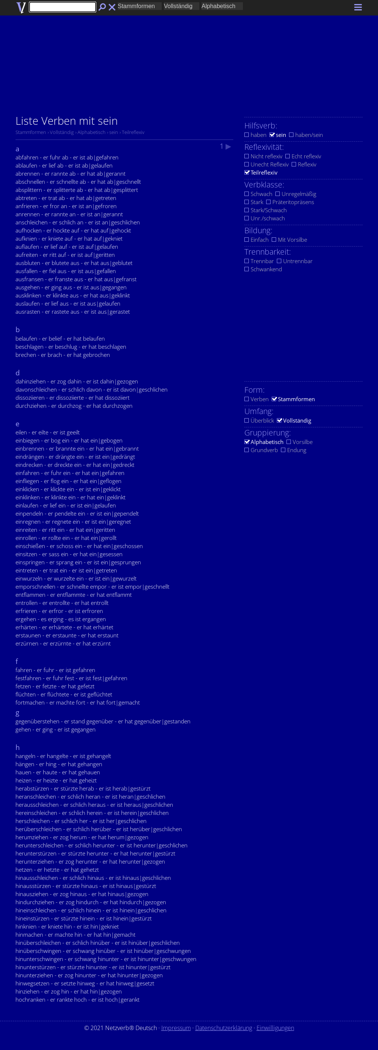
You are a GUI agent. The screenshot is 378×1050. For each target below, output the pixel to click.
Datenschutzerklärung (223, 1028)
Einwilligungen (275, 1028)
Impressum (176, 1028)
